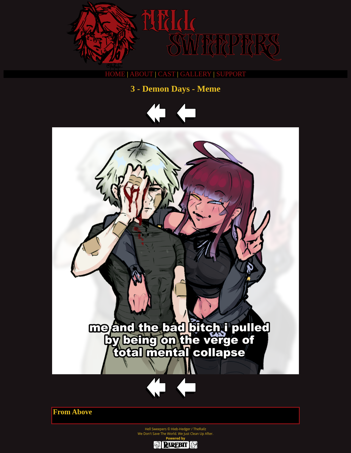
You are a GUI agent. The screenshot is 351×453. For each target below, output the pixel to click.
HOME (115, 74)
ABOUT (141, 74)
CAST (166, 74)
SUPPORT (231, 74)
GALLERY (195, 74)
